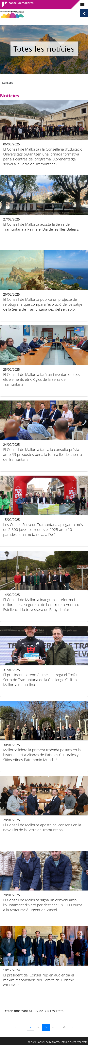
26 (65, 1026)
